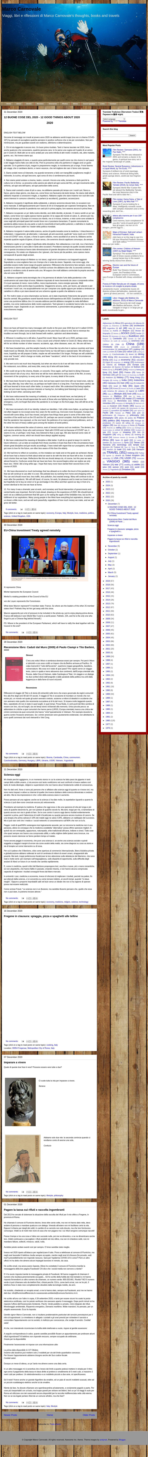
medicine (83, 513)
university (106, 458)
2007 (108, 626)
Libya (109, 394)
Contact (113, 104)
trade (119, 449)
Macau (139, 394)
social (105, 437)
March (111, 572)
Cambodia (57, 757)
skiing (119, 435)
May (110, 565)
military (136, 401)
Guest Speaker (89, 104)
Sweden (106, 443)
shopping (127, 432)
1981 (108, 717)
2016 (108, 592)
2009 (108, 619)
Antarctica (115, 326)
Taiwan (137, 442)
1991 (108, 687)
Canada (130, 339)
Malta (139, 396)
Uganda (108, 455)
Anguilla (105, 326)
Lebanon (121, 391)
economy (50, 513)
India (124, 380)
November (112, 546)
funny (139, 372)
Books (29, 104)
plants (121, 418)
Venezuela (140, 458)
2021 (108, 497)
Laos (138, 388)
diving (110, 357)
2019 (108, 581)
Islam (105, 386)
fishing (139, 370)
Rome (132, 425)
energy (127, 362)
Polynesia (125, 421)
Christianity (107, 347)
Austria (115, 331)
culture (129, 352)
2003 (108, 641)
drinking (136, 357)
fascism (118, 367)
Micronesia (121, 401)
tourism (110, 449)
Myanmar (138, 406)
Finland (131, 370)
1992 (108, 683)
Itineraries (53, 104)
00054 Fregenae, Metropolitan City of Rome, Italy (33, 1048)
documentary (124, 357)
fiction (105, 370)
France (128, 372)
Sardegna (138, 428)
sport (126, 440)
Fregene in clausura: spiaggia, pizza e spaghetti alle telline (41, 916)
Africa (117, 323)
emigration (117, 362)
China (65, 757)
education (140, 360)
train (129, 449)
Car (139, 339)
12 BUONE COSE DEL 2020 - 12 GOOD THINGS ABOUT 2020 (42, 117)
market (129, 398)
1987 (108, 702)
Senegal (115, 432)
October (111, 550)
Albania (138, 323)
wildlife (137, 465)
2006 (108, 630)
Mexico (110, 401)
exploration (107, 367)
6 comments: (11, 509)
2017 (108, 588)
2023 (108, 489)
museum (113, 406)
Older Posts (89, 1415)
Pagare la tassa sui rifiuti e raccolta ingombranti (34, 1209)
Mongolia (129, 403)
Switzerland (117, 443)
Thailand (117, 447)
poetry (130, 418)
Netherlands (133, 408)
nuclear (125, 410)
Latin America (108, 391)
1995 (108, 671)
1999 (108, 656)
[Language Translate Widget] (114, 119)
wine (105, 467)
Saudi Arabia (107, 430)
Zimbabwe (126, 469)
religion (67, 902)
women (116, 467)
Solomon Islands (119, 437)
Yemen (105, 470)
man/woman (107, 399)
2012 (108, 607)
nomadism (115, 411)
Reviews (40, 104)
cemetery (124, 341)
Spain (117, 440)
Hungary (30, 761)
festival (137, 367)
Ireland (138, 383)
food (115, 372)
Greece (124, 375)
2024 (108, 485)
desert (131, 354)
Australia (106, 331)
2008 (108, 622)
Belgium (126, 331)
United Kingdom (18, 516)
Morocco (139, 403)
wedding (127, 465)
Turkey (141, 453)
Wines (75, 104)
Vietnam (59, 761)
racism (118, 423)
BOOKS (125, 333)
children (106, 344)
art (120, 328)
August (111, 557)
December (112, 504)
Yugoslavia (68, 761)
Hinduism (109, 377)
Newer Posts (10, 1415)
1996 (108, 668)
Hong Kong (135, 377)
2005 (108, 634)
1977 (108, 724)
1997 (108, 664)
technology (83, 902)
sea (104, 432)
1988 (108, 698)
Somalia (131, 437)
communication (108, 349)
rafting (128, 423)
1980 (108, 720)
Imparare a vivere (15, 1062)
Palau (128, 413)
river (115, 425)
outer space (137, 411)
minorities (107, 403)
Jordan (106, 388)
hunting (115, 380)
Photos (65, 104)
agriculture (128, 323)
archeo (126, 326)
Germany (22, 761)
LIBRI (38, 761)
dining (141, 354)
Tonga (141, 447)
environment (139, 362)
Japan (136, 386)
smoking (137, 435)
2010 (108, 615)
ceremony (135, 341)
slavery (127, 435)
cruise (111, 352)
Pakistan (118, 413)
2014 (108, 600)
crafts (104, 352)
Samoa (129, 428)
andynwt (103, 1440)
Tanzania (106, 445)
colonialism (135, 347)
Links (102, 104)
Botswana (115, 336)
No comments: (12, 632)
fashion (127, 367)
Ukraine (45, 761)
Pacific (105, 413)
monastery (119, 403)
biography (106, 333)
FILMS (118, 369)
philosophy (58, 1195)
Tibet (126, 447)
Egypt (107, 362)
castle (115, 341)
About (18, 104)
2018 (108, 585)
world (137, 467)
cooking (49, 1045)
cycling (139, 352)
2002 (108, 645)
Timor (133, 447)
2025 (108, 482)
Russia (141, 425)
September (113, 553)
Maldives (118, 396)
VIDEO (135, 462)
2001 (108, 649)
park (139, 413)
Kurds (131, 388)
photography (108, 418)
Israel (116, 386)
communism (75, 757)
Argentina (111, 328)
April (110, 569)
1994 (108, 675)
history (120, 377)
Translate (119, 121)
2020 (108, 500)
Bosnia (49, 757)
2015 (108, 596)
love (76, 513)
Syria (126, 442)
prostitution (107, 423)
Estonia (109, 365)
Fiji (111, 370)
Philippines (121, 415)
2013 (108, 604)
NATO (114, 408)
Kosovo (123, 388)
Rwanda (110, 428)
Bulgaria (105, 339)
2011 (108, 611)
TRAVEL (112, 452)
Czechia (105, 354)
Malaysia (106, 396)
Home (8, 104)
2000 (108, 653)
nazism (123, 408)
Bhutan (138, 331)
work (127, 467)
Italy (64, 513)
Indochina (139, 380)
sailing (118, 428)
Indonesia (111, 383)
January (111, 576)
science (7, 516)
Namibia (105, 408)
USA (28, 516)
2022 (108, 493)
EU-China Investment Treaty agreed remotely (32, 530)
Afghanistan (107, 323)
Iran (122, 383)
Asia (130, 328)
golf (116, 375)
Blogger (122, 1440)
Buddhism (134, 336)
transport (140, 449)
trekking (131, 453)
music (126, 405)
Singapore (107, 435)
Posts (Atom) (55, 1424)
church (122, 347)
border (138, 333)
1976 (108, 728)
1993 (108, 679)
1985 (108, 709)
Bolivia (116, 333)
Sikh (139, 432)
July (110, 561)
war (116, 464)
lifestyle (70, 513)
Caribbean (106, 341)
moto (104, 406)
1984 (108, 713)
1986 (108, 705)
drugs (116, 360)
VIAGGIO (113, 461)
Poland (140, 417)
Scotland (139, 430)
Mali (130, 396)
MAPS (118, 398)
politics (91, 513)
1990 (108, 690)
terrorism (106, 447)
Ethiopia (121, 365)
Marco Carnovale (21, 9)
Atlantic (138, 328)
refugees (138, 423)
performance (107, 415)
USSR (52, 761)
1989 (108, 694)
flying (105, 372)
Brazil (124, 336)
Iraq (131, 383)
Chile (117, 344)
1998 (108, 660)
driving (105, 360)
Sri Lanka (137, 440)
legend (131, 391)
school (117, 430)
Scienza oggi (12, 774)
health (141, 375)
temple (136, 445)
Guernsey (133, 375)
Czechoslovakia (10, 761)
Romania (124, 425)
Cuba (119, 352)
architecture (139, 326)
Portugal (138, 421)
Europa (58, 513)
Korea (115, 388)
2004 (108, 638)
